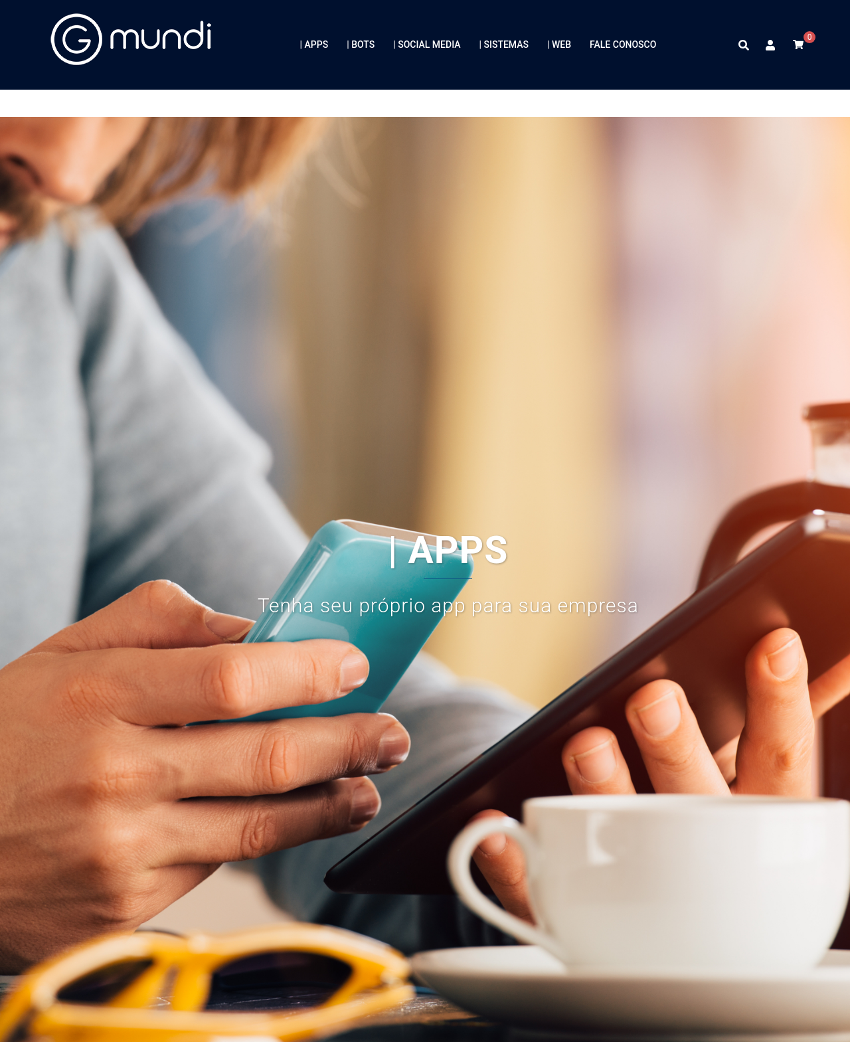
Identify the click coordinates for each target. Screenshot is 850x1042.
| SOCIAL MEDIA (426, 44)
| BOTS (361, 44)
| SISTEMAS (504, 44)
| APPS (314, 44)
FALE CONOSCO (623, 44)
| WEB (559, 44)
